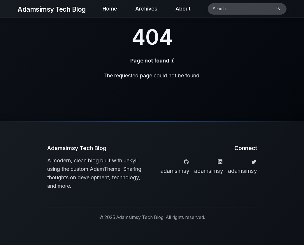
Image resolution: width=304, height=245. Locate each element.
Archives (146, 9)
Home (110, 9)
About (183, 9)
